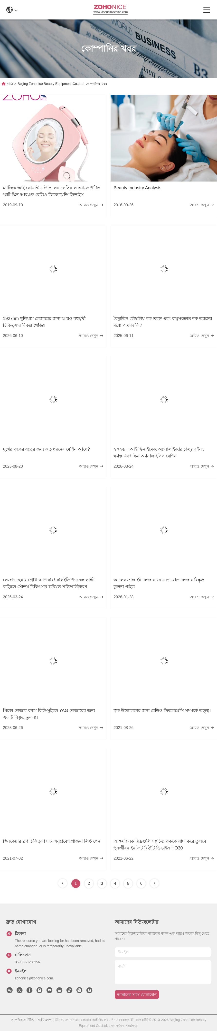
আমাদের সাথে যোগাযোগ (137, 995)
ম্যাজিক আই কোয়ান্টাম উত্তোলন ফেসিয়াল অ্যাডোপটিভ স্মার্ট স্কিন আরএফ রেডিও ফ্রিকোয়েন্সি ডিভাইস (51, 191)
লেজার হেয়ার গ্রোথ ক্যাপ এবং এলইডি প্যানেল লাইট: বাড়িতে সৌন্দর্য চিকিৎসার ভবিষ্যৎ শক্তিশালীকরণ (49, 583)
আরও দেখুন (91, 205)
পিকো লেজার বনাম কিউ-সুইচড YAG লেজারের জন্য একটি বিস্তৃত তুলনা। (49, 714)
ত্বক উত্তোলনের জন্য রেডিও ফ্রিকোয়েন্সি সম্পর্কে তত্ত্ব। (162, 710)
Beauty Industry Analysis (137, 187)
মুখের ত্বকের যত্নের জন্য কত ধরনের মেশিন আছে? (46, 449)
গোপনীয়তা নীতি (22, 1020)
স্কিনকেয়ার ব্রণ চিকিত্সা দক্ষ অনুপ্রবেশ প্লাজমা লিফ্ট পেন (51, 841)
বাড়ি (10, 84)
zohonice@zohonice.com (34, 978)
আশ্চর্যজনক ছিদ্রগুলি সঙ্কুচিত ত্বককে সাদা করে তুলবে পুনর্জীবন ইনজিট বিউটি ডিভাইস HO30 (159, 844)
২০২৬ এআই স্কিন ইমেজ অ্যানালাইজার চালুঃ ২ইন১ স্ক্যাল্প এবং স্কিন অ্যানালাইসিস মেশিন (159, 452)
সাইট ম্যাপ (45, 1020)
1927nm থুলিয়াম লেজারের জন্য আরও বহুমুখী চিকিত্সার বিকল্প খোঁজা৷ (44, 322)
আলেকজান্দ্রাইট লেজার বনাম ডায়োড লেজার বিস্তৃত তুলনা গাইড (158, 583)
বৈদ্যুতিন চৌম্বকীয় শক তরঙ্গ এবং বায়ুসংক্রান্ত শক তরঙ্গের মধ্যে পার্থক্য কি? (162, 322)
